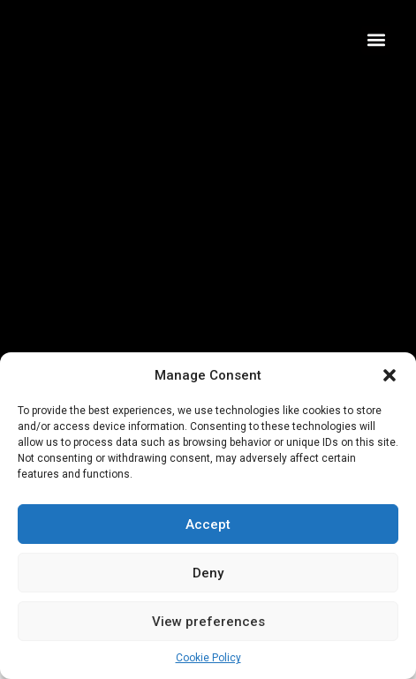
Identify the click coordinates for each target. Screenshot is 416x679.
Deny (208, 573)
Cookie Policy (208, 658)
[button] (389, 375)
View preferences (208, 622)
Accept (208, 524)
